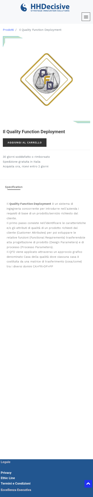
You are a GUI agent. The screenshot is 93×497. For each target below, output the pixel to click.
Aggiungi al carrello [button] (25, 142)
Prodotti (8, 30)
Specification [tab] (13, 187)
